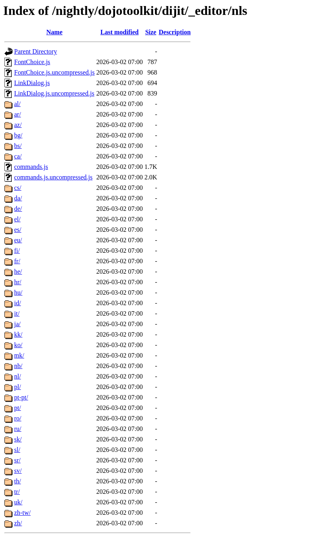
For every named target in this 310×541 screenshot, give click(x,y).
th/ (17, 481)
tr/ (17, 491)
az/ (18, 124)
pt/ (17, 407)
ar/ (17, 114)
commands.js (31, 166)
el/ (17, 219)
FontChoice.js (32, 61)
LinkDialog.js (32, 82)
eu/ (18, 240)
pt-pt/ (21, 397)
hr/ (17, 282)
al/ (17, 103)
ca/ (18, 156)
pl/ (17, 386)
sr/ (17, 460)
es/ (17, 229)
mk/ (19, 355)
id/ (17, 303)
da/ (18, 198)
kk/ (18, 334)
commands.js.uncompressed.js (53, 177)
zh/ (18, 523)
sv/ (18, 470)
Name (54, 32)
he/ (18, 271)
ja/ (17, 323)
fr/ (17, 261)
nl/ (17, 376)
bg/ (18, 135)
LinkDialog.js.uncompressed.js (54, 93)
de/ (18, 208)
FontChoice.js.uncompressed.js (54, 72)
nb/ (18, 365)
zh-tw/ (22, 512)
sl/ (17, 449)
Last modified (120, 32)
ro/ (17, 418)
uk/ (18, 502)
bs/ (18, 145)
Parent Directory (35, 51)
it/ (16, 313)
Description (175, 32)
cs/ (17, 187)
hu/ (18, 292)
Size (151, 32)
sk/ (18, 439)
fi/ (17, 250)
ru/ (17, 428)
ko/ (18, 344)
